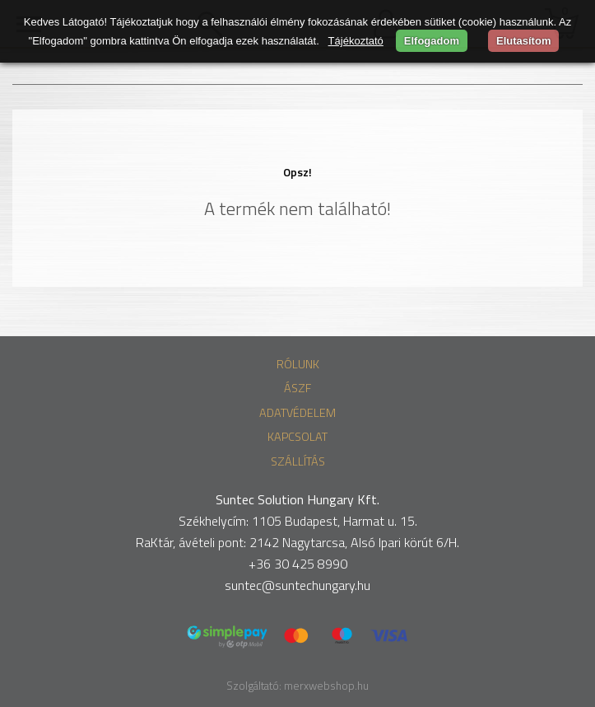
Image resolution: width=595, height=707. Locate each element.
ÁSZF (297, 388)
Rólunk (298, 364)
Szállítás (298, 461)
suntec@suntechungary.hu (297, 585)
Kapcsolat (297, 437)
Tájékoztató (355, 41)
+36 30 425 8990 (298, 564)
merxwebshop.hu (326, 685)
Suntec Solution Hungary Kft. (297, 499)
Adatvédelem (297, 413)
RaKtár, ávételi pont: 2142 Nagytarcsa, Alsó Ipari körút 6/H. (297, 542)
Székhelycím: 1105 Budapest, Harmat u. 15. (298, 521)
